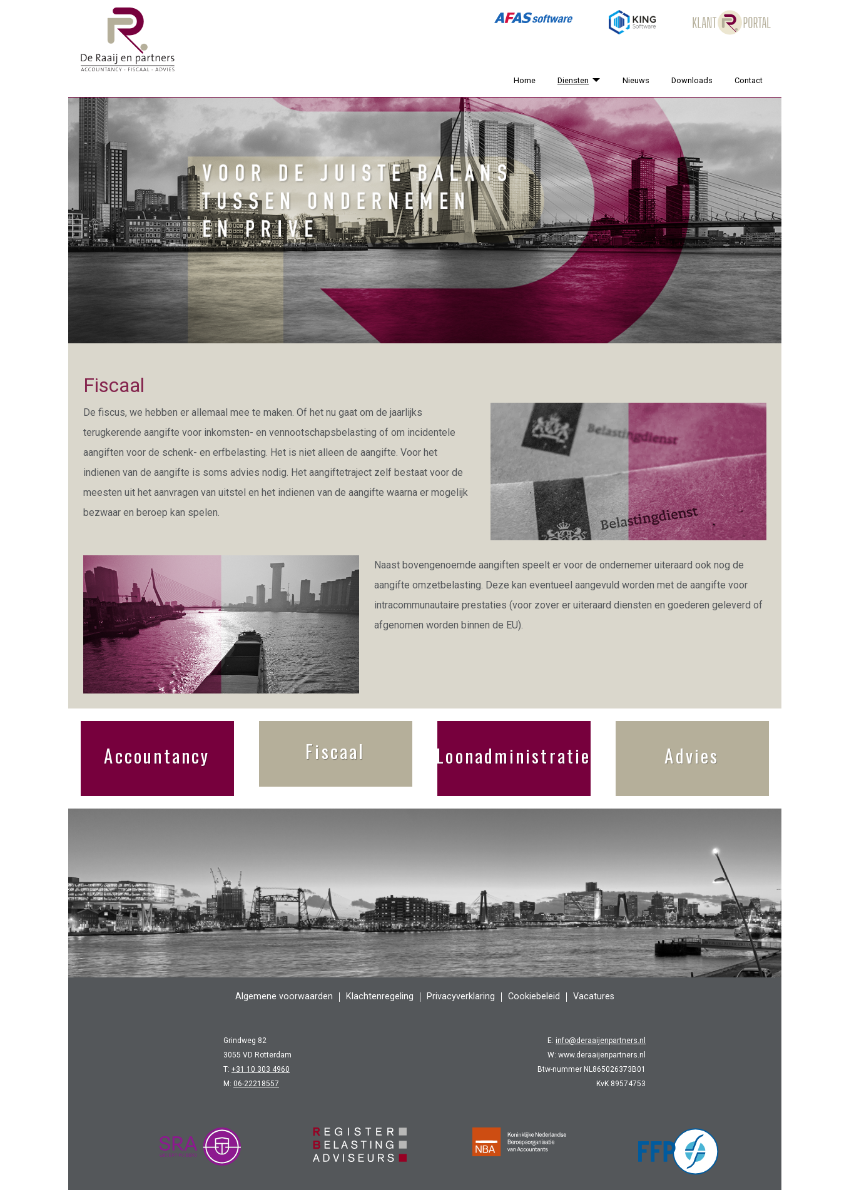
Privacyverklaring (461, 996)
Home (525, 80)
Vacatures (593, 996)
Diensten (573, 80)
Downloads (692, 80)
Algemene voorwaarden (284, 996)
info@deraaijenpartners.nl (601, 1040)
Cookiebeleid (534, 996)
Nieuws (636, 80)
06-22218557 (256, 1083)
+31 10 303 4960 (260, 1069)
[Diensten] (594, 80)
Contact (749, 80)
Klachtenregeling (380, 996)
